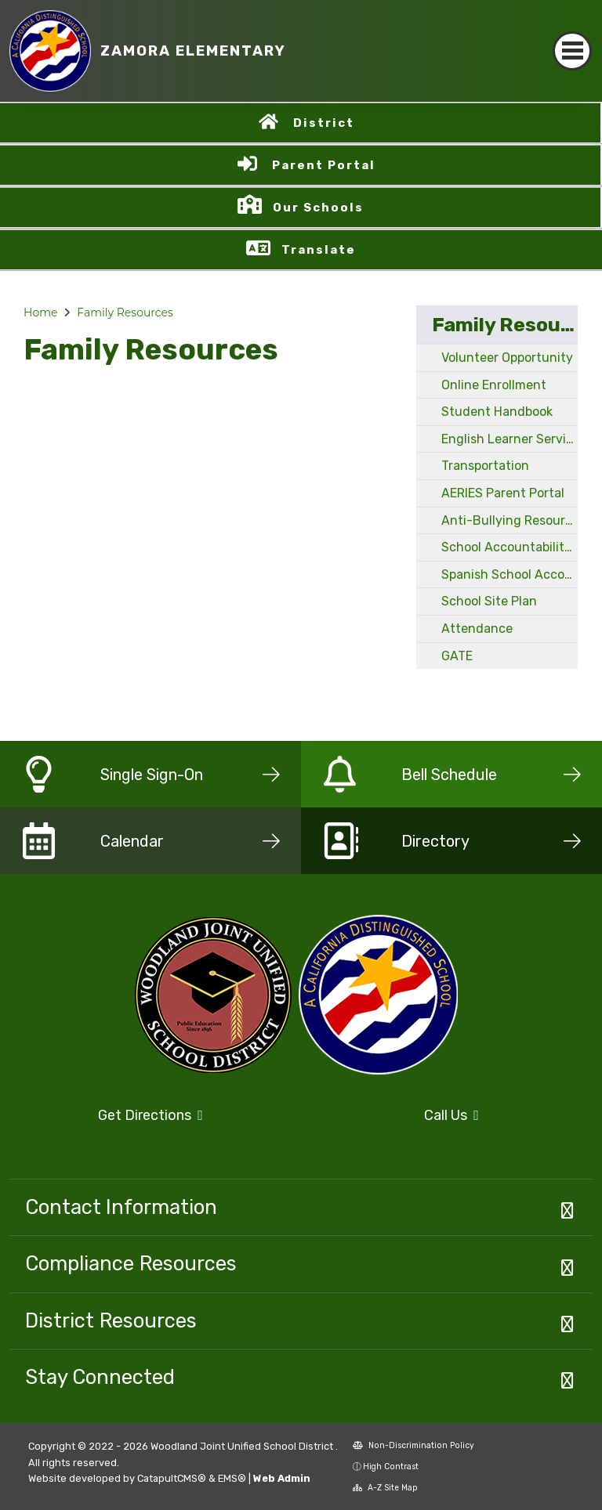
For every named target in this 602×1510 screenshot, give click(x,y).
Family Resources (125, 312)
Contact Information (121, 1207)
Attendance (477, 628)
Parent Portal (323, 165)
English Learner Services (509, 439)
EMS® (232, 1478)
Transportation (485, 465)
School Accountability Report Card (509, 547)
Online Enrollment (493, 385)
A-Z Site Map (385, 1488)
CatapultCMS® (171, 1478)
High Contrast (391, 1466)
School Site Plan (489, 601)
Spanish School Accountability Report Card (509, 574)
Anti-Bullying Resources (509, 520)
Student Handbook (497, 411)
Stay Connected (100, 1377)
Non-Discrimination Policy (413, 1445)
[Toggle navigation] (572, 50)
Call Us (451, 1115)
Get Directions (150, 1115)
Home (40, 312)
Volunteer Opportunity (507, 357)
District (323, 123)
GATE (457, 655)
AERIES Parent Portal (502, 493)
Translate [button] (318, 250)
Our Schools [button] (318, 207)
